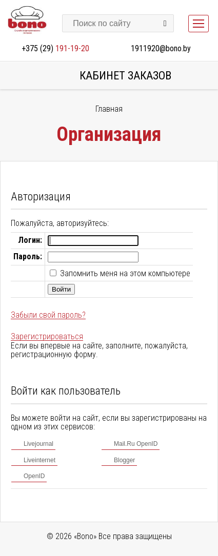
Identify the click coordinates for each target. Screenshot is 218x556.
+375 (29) (55, 48)
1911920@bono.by (161, 48)
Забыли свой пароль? (48, 315)
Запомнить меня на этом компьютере (124, 273)
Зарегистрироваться (47, 336)
